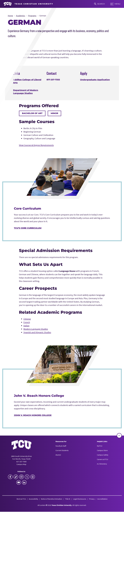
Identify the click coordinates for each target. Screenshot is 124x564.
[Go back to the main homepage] (21, 506)
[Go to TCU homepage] (28, 4)
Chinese (27, 380)
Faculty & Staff (61, 508)
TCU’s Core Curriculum (27, 290)
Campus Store (102, 512)
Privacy (91, 561)
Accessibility (33, 561)
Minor (54, 175)
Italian (26, 387)
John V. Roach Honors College (33, 477)
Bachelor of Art (32, 175)
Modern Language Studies (35, 390)
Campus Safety (102, 517)
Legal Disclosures (79, 561)
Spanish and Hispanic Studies (37, 394)
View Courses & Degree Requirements (36, 207)
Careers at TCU (102, 521)
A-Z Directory (102, 526)
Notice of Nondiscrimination (51, 561)
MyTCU (99, 508)
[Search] (99, 4)
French (26, 384)
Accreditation (102, 561)
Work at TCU (21, 561)
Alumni (58, 517)
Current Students (62, 512)
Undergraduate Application (95, 141)
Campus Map (21, 526)
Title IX (67, 561)
